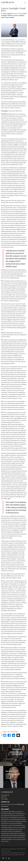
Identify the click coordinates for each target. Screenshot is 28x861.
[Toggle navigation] (25, 2)
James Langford (7, 13)
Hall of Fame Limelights (7, 17)
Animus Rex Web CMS (17, 855)
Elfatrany (22, 853)
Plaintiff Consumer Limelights (15, 15)
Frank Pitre (18, 40)
